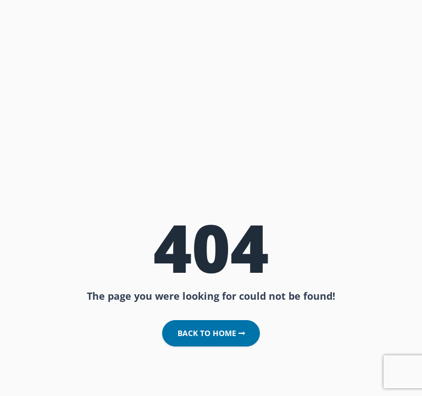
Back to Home (211, 333)
